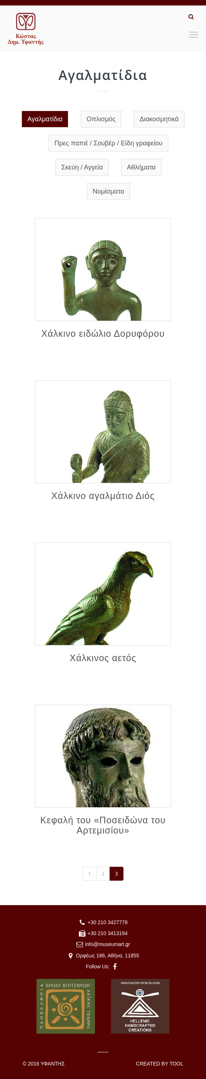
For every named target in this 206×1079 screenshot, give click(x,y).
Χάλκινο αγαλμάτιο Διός (103, 496)
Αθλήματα (141, 167)
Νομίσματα (109, 191)
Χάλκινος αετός (103, 658)
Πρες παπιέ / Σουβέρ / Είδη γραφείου (108, 143)
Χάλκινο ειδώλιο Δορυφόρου (103, 333)
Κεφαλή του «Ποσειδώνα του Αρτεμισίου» (102, 825)
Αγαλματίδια (44, 119)
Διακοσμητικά (159, 119)
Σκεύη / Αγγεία (82, 167)
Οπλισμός (101, 119)
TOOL (176, 1064)
